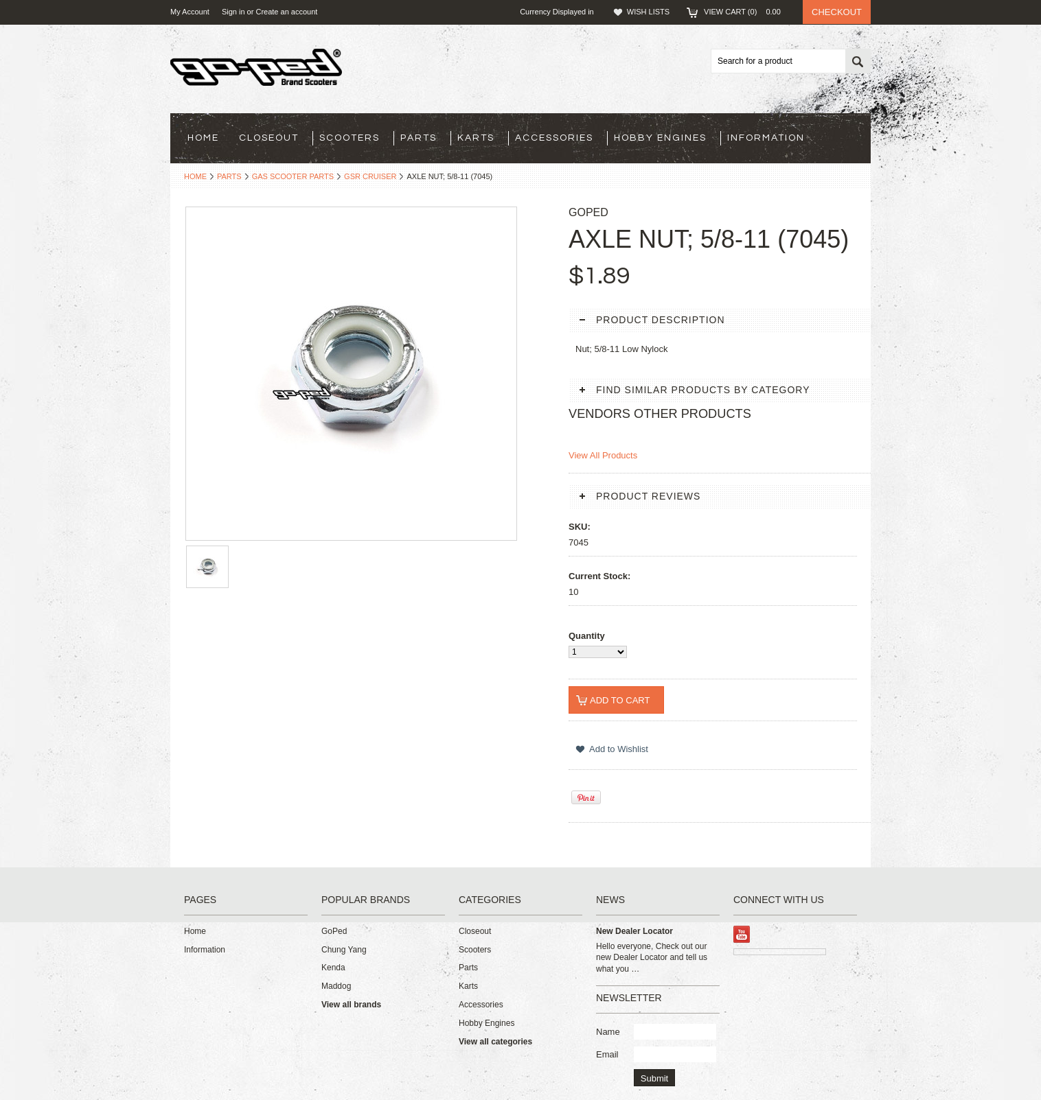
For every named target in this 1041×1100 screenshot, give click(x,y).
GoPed (334, 931)
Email (607, 1054)
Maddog (336, 986)
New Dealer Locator (634, 931)
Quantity (587, 636)
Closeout (269, 138)
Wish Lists (648, 12)
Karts (475, 138)
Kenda (333, 967)
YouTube (742, 934)
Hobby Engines (660, 138)
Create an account (286, 12)
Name (608, 1032)
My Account (189, 12)
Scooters (349, 138)
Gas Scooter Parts (293, 176)
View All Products (603, 455)
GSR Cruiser (370, 176)
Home (195, 176)
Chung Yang (344, 950)
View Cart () (746, 12)
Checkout (837, 12)
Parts (418, 138)
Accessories (554, 138)
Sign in (233, 12)
